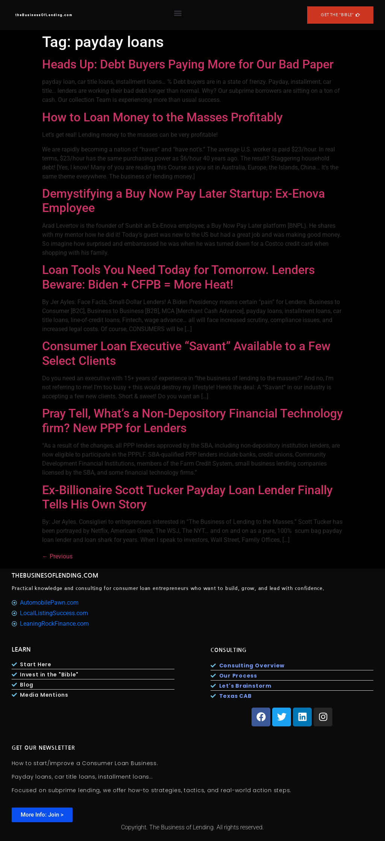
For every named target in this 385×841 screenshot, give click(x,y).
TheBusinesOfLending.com (55, 575)
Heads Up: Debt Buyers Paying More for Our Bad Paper (187, 64)
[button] (177, 13)
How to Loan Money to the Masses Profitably (162, 117)
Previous (57, 556)
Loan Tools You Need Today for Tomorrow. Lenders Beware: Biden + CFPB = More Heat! (178, 277)
